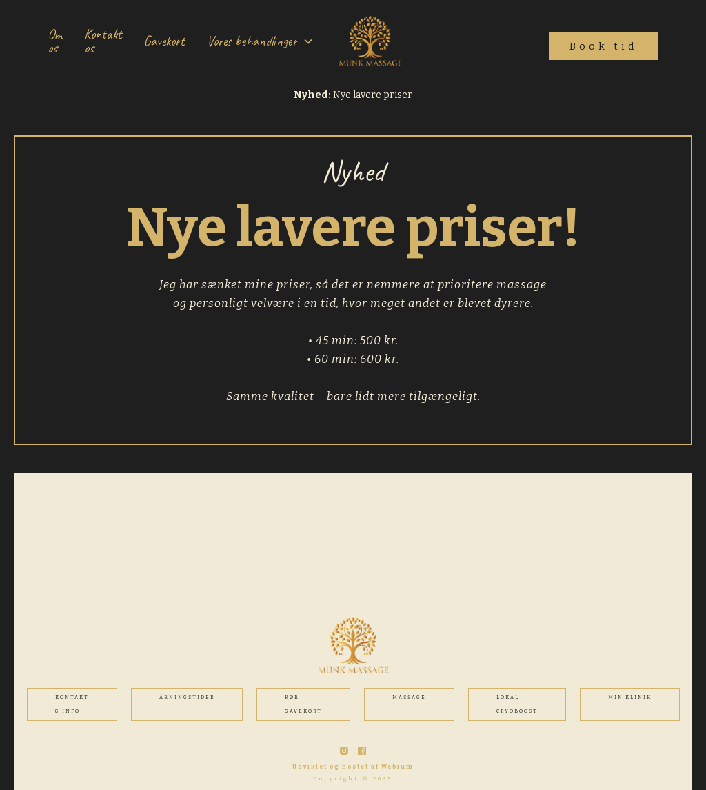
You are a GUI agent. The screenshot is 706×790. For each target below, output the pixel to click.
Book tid (603, 46)
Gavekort (164, 41)
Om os (55, 41)
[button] (260, 41)
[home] (370, 41)
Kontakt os (103, 41)
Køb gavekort (303, 704)
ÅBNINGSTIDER (186, 697)
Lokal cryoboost (517, 704)
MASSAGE (409, 697)
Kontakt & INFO (72, 704)
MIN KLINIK (630, 697)
